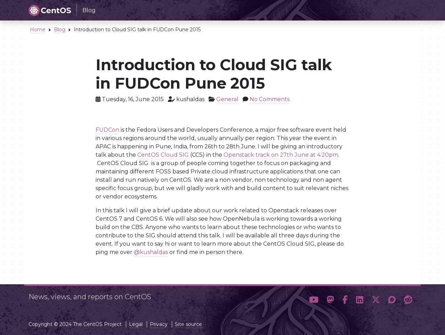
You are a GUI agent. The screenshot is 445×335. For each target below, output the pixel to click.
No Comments (270, 99)
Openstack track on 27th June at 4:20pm (281, 155)
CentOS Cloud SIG (163, 155)
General (227, 99)
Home (38, 29)
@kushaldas (151, 252)
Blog (59, 29)
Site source (188, 324)
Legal (136, 324)
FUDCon (107, 129)
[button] (314, 300)
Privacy (159, 324)
